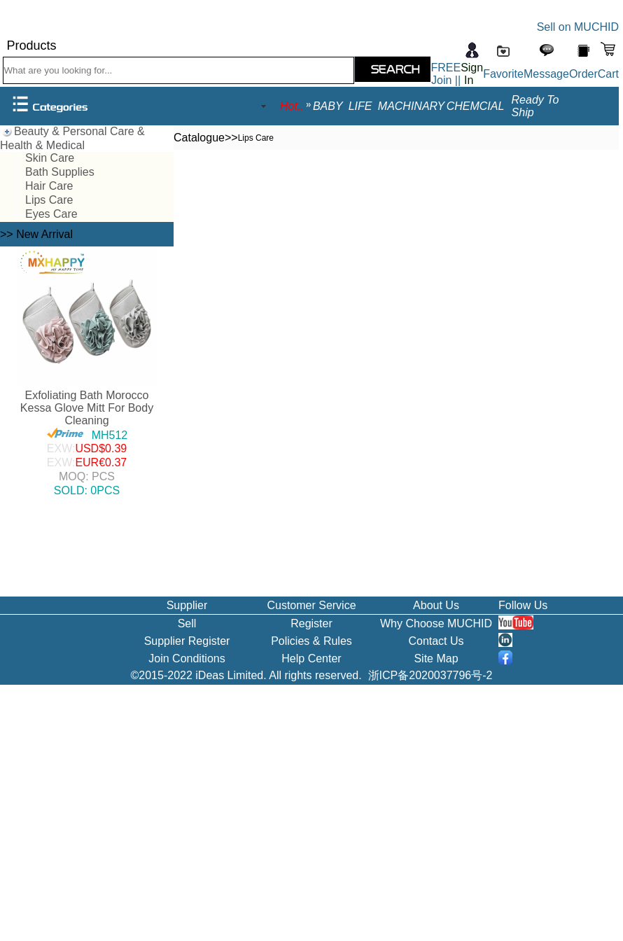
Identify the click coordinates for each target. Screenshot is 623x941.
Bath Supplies (59, 172)
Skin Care (49, 158)
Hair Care (49, 186)
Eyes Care (51, 214)
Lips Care (49, 200)
